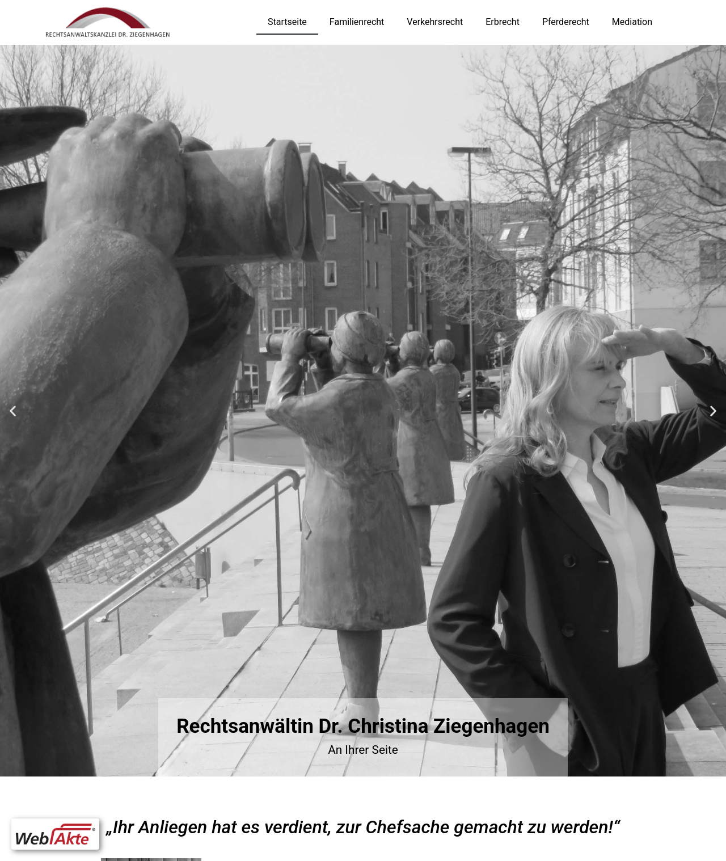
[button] (13, 410)
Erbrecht (503, 21)
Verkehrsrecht (435, 21)
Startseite (287, 21)
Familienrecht (357, 21)
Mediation (632, 21)
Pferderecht (565, 21)
